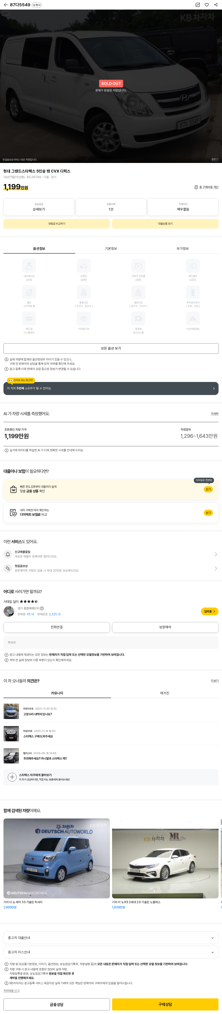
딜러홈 (208, 611)
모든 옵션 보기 (111, 348)
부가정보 (183, 249)
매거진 (164, 693)
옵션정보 (39, 249)
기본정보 (111, 249)
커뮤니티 (57, 693)
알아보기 (111, 489)
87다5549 (26, 4)
